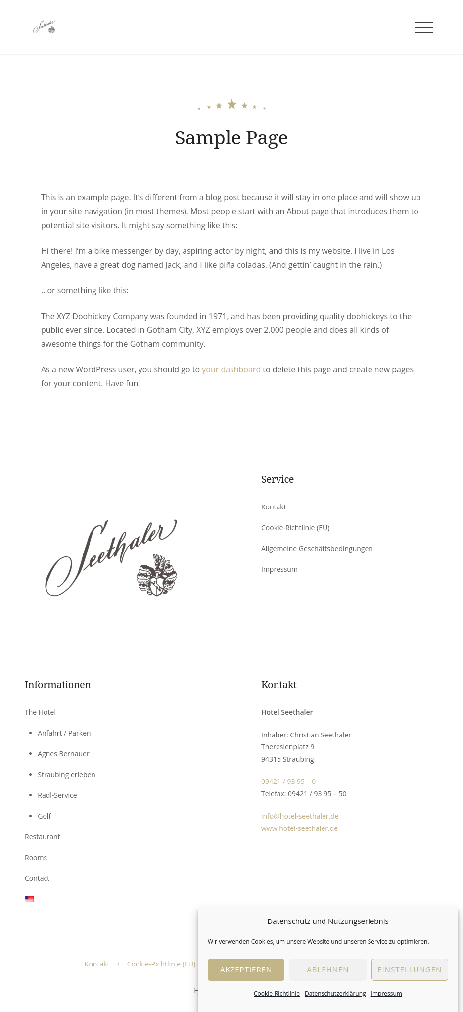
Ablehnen (328, 982)
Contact (37, 878)
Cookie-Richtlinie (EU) (295, 527)
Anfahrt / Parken (64, 732)
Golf (44, 816)
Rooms (36, 857)
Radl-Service (57, 795)
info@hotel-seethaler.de (300, 816)
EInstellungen (409, 982)
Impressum (386, 1006)
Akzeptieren (246, 982)
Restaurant (42, 836)
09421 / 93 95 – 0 (288, 781)
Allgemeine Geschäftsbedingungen (317, 548)
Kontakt (273, 506)
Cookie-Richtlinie (277, 1006)
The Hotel (40, 712)
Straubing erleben (66, 774)
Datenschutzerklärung (335, 1006)
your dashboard (231, 369)
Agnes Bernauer (63, 753)
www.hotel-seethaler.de (299, 828)
